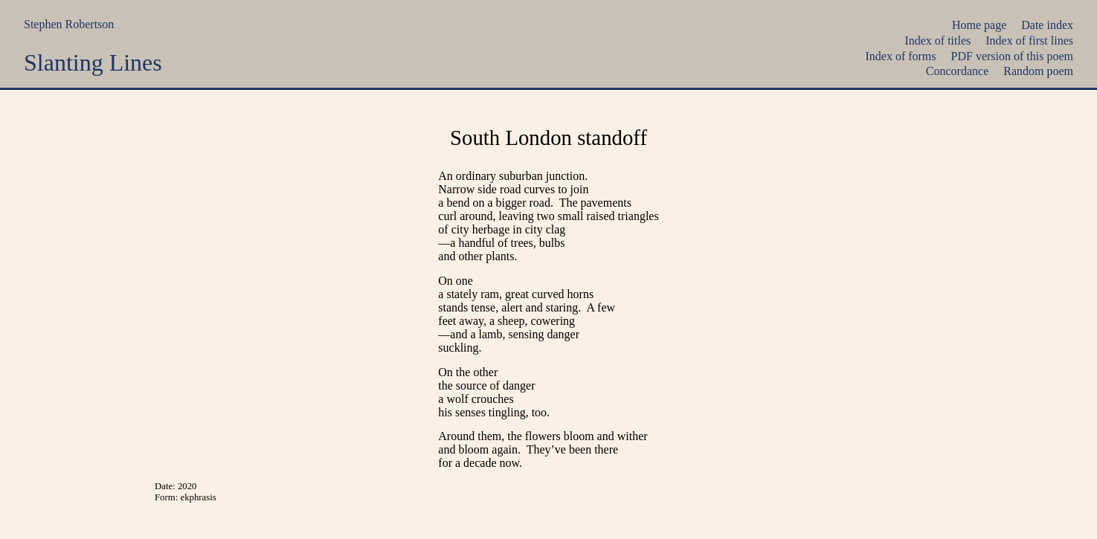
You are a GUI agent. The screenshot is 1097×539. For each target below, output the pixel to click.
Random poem (1038, 71)
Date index (1047, 25)
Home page (979, 25)
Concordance (957, 71)
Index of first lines (1029, 40)
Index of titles (937, 40)
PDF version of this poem (1012, 56)
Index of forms (900, 56)
